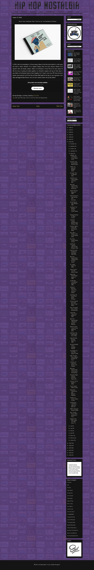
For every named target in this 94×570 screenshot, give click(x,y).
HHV (68, 485)
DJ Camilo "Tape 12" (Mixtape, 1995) (73, 174)
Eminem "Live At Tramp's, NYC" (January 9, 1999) (77, 85)
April (71, 433)
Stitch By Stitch (70, 511)
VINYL (77, 11)
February (72, 438)
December (72, 144)
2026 (70, 127)
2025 (70, 130)
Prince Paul (32, 98)
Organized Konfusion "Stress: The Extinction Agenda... (73, 290)
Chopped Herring (71, 517)
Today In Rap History (71, 527)
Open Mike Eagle (21, 98)
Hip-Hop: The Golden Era (72, 530)
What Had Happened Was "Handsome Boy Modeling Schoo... (74, 259)
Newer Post (16, 106)
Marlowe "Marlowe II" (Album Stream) (74, 216)
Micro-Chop (70, 503)
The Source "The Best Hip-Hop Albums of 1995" (77, 79)
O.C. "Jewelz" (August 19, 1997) (73, 266)
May (71, 430)
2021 (70, 139)
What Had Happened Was (41, 98)
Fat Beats (69, 482)
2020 (16, 98)
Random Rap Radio (71, 525)
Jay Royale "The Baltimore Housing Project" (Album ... (74, 210)
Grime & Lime (70, 509)
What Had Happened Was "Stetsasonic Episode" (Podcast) (74, 321)
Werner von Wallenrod (72, 533)
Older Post (60, 106)
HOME (16, 11)
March (72, 435)
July (71, 426)
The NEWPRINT (70, 514)
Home (38, 106)
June (71, 428)
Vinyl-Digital (69, 498)
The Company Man (71, 522)
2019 (70, 443)
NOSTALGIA (33, 11)
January (72, 440)
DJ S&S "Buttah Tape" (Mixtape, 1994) (74, 204)
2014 (70, 455)
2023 (70, 134)
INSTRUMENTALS (50, 11)
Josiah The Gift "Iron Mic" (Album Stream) (74, 271)
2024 (70, 132)
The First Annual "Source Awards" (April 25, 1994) (77, 60)
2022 (70, 137)
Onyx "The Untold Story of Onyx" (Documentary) (74, 309)
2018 (70, 445)
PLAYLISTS (61, 11)
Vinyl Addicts (70, 490)
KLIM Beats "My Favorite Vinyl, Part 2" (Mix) (73, 334)
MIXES (41, 11)
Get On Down (70, 495)
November (72, 146)
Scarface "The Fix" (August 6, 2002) (74, 383)
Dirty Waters (70, 506)
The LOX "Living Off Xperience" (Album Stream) (74, 163)
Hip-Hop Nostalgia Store (72, 535)
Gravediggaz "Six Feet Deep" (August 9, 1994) (74, 352)
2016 (70, 450)
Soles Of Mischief (71, 519)
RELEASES (24, 11)
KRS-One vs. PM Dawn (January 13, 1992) (77, 112)
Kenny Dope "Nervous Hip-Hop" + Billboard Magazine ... (73, 392)
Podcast (28, 98)
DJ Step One (70, 493)
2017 (70, 448)
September (72, 151)
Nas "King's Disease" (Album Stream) (74, 240)
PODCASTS (70, 11)
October (72, 148)
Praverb (69, 487)
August (72, 153)
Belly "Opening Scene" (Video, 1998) (77, 54)
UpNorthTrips (70, 501)
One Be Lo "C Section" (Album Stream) (74, 399)
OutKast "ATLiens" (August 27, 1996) (74, 192)
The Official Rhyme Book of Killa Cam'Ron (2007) (78, 73)
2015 (70, 452)
